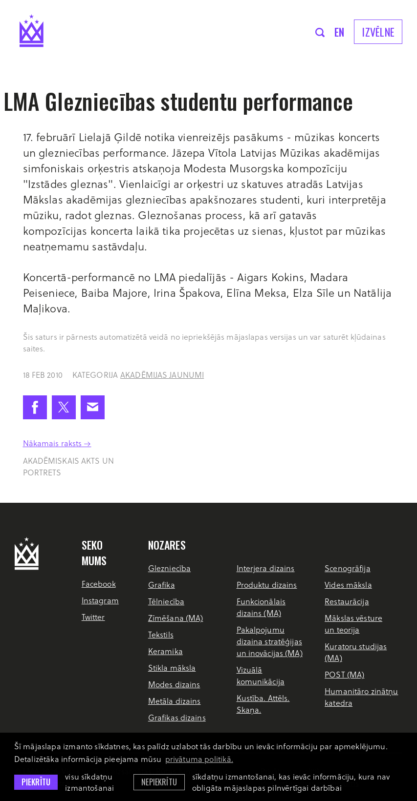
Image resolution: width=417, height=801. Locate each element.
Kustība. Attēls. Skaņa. (263, 703)
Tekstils (161, 634)
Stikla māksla (172, 667)
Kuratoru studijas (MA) (356, 651)
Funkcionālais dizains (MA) (261, 607)
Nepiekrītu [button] (159, 782)
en (339, 31)
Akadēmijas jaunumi (162, 374)
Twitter (93, 616)
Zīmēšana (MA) (175, 617)
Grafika (161, 584)
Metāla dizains (174, 700)
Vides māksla (348, 584)
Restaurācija (347, 601)
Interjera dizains (266, 568)
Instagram (100, 600)
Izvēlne (378, 32)
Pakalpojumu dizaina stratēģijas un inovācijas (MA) (270, 641)
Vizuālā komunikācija (261, 675)
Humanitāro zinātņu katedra (361, 696)
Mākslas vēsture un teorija (353, 623)
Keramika (165, 651)
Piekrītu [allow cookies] (36, 782)
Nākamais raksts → (57, 443)
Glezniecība (169, 568)
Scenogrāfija (347, 568)
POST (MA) (344, 674)
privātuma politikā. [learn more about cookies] (199, 758)
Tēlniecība (166, 601)
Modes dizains (174, 684)
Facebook (99, 583)
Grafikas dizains (177, 717)
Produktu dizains (267, 584)
